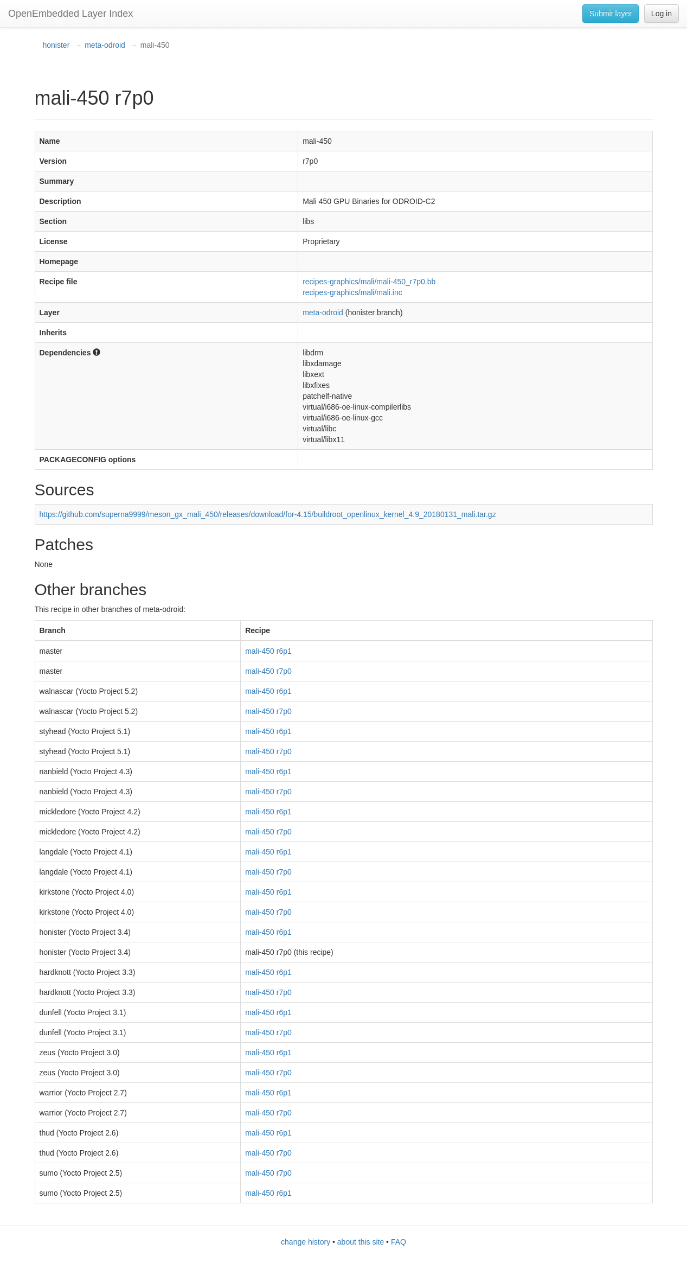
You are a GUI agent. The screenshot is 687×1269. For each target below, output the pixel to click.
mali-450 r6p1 (268, 651)
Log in (661, 13)
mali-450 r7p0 (268, 671)
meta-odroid (105, 45)
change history (305, 1242)
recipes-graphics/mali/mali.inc (352, 292)
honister (56, 45)
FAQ (398, 1242)
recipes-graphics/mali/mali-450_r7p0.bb (369, 281)
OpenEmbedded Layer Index (70, 13)
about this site (360, 1242)
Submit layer (610, 13)
